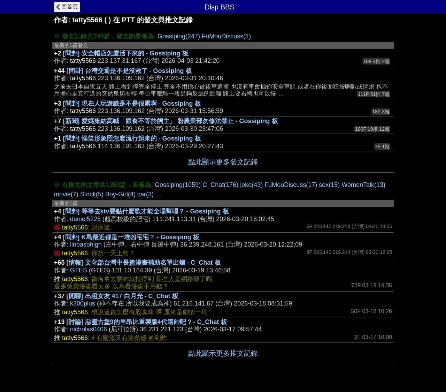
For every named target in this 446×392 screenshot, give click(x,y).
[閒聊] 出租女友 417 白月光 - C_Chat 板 (122, 296)
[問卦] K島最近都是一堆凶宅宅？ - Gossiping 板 (131, 237)
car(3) (145, 194)
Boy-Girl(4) (120, 194)
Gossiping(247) (178, 36)
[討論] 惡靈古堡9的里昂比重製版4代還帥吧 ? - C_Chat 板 (147, 321)
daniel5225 (85, 219)
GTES (78, 270)
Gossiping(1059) (178, 184)
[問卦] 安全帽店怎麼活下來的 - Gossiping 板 (126, 53)
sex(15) (329, 184)
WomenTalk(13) (363, 184)
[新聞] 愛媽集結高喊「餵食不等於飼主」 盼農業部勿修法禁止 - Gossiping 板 (170, 121)
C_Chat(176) (220, 184)
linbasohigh (86, 244)
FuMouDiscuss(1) (226, 36)
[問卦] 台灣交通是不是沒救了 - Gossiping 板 (129, 70)
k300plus (82, 303)
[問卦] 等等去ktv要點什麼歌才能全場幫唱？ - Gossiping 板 (146, 211)
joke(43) (251, 184)
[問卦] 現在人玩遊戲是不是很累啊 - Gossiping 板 (132, 103)
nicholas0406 (88, 329)
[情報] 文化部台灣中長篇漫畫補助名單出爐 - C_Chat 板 (144, 262)
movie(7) (66, 194)
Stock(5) (91, 194)
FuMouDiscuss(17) (290, 184)
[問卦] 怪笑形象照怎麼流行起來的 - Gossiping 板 (132, 138)
